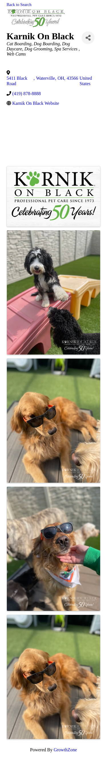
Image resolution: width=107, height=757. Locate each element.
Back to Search (19, 4)
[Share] (88, 37)
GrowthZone (65, 749)
